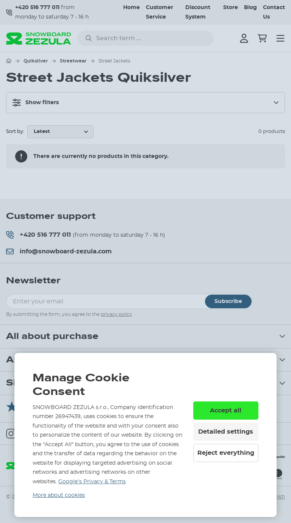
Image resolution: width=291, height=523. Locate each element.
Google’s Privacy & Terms (91, 481)
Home (131, 7)
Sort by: (15, 131)
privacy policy (116, 314)
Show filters (36, 102)
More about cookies (59, 495)
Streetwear (73, 61)
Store (230, 7)
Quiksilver (35, 61)
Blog (250, 7)
